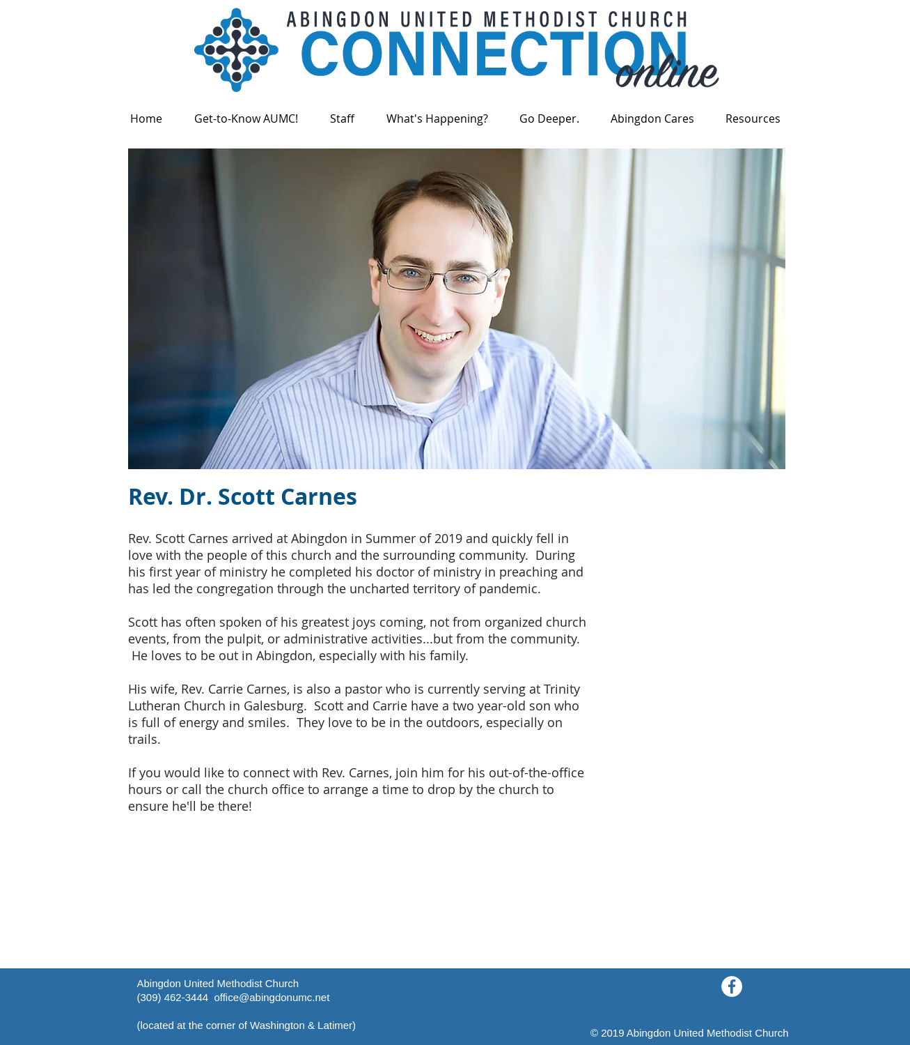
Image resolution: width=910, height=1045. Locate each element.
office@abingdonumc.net (271, 997)
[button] (246, 118)
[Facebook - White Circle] (731, 986)
